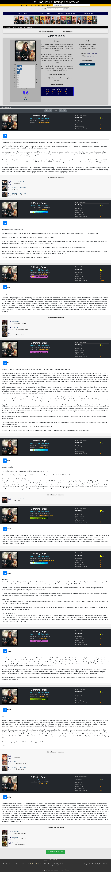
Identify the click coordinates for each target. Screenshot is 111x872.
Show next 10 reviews (55, 852)
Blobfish (43, 696)
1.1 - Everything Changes (19, 323)
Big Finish (87, 64)
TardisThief (43, 784)
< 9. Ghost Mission (46, 31)
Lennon (43, 638)
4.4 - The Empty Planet (18, 844)
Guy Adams (90, 56)
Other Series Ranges (40, 5)
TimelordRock (44, 349)
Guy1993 (43, 274)
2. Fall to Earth (16, 501)
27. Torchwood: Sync (18, 195)
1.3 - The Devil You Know (19, 763)
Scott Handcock (92, 53)
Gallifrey (14, 761)
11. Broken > (67, 31)
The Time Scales (42, 2)
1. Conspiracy (16, 183)
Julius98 (43, 210)
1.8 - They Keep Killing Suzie (20, 329)
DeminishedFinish (46, 515)
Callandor (43, 447)
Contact (67, 870)
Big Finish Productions (36, 864)
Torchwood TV (15, 321)
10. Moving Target (38, 115)
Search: (44, 9)
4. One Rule (15, 189)
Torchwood (11, 27)
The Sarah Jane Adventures (18, 843)
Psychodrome (16, 758)
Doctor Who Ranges (27, 5)
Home (5, 27)
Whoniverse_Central (46, 560)
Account (49, 5)
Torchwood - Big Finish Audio (25, 27)
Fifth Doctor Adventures (17, 756)
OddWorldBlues (44, 122)
